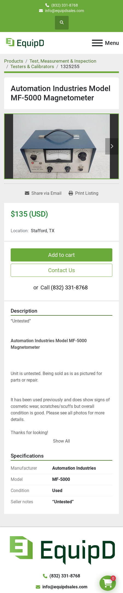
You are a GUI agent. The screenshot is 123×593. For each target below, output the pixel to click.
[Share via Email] (43, 193)
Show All (61, 441)
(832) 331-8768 (64, 5)
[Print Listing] (83, 193)
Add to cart (61, 255)
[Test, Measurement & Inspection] (63, 61)
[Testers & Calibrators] (32, 66)
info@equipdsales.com (64, 10)
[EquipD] (61, 549)
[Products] (13, 61)
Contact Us (61, 270)
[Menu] (97, 43)
